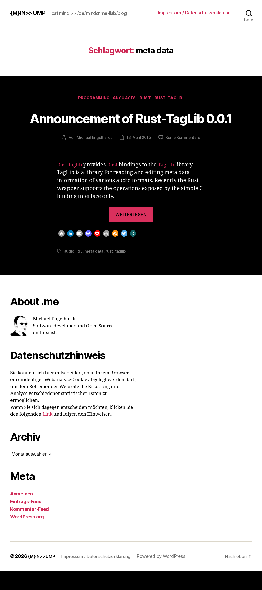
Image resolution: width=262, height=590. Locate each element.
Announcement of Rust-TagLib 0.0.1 (131, 127)
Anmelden (21, 513)
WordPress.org (27, 536)
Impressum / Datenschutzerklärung (194, 12)
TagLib (169, 184)
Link (47, 434)
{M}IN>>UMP (29, 13)
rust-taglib (171, 98)
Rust (146, 98)
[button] (61, 253)
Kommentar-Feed (29, 528)
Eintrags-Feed (26, 521)
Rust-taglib (70, 184)
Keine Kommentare (184, 156)
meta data (94, 270)
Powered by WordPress (165, 575)
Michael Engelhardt (93, 156)
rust (109, 270)
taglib (120, 270)
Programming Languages (106, 98)
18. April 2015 (139, 156)
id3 (80, 270)
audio (69, 270)
